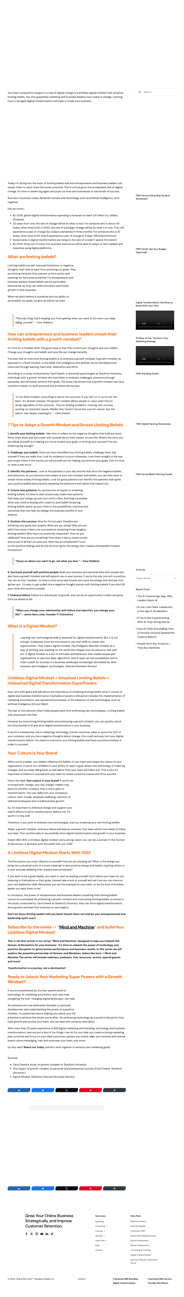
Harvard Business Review (59, 1076)
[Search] (139, 92)
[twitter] (31, 1234)
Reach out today (34, 1047)
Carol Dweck (62, 413)
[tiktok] (52, 1234)
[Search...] (156, 92)
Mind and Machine (64, 941)
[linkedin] (47, 1234)
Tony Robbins (45, 322)
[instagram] (36, 1234)
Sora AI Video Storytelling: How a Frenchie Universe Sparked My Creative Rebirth (156, 633)
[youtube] (42, 1234)
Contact (81, 1279)
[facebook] (26, 1234)
